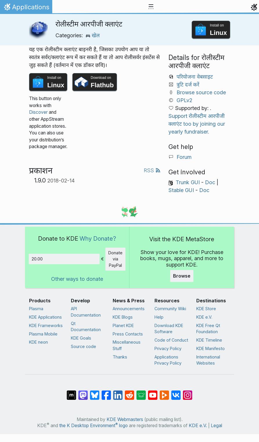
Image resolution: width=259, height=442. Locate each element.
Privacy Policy (167, 348)
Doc (210, 182)
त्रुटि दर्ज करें (188, 84)
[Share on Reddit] (129, 392)
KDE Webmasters (125, 419)
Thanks (120, 356)
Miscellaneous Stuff (127, 345)
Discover (38, 112)
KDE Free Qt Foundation (208, 328)
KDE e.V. (204, 317)
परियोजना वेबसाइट (195, 77)
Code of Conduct (171, 340)
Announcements (129, 308)
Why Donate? (98, 238)
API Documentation (86, 311)
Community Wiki (170, 308)
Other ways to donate (77, 279)
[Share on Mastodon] (83, 392)
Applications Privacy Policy (167, 360)
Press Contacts (128, 333)
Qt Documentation (86, 326)
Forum (184, 157)
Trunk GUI (188, 182)
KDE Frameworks (46, 325)
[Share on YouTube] (152, 392)
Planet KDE (123, 325)
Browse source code (201, 92)
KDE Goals (81, 338)
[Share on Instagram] (187, 392)
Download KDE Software (168, 328)
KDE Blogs (123, 317)
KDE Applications (45, 317)
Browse (181, 276)
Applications (26, 8)
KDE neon (38, 342)
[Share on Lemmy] (141, 392)
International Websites (208, 360)
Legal (216, 425)
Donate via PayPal (115, 259)
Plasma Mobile (43, 333)
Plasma (36, 308)
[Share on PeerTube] (164, 392)
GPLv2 (184, 100)
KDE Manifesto (210, 348)
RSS (152, 170)
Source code (83, 346)
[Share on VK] (176, 392)
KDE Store (206, 308)
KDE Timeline (209, 340)
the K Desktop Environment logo (93, 425)
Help (158, 317)
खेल (93, 35)
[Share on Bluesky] (94, 392)
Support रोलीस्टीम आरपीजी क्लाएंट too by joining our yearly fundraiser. (196, 124)
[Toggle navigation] (151, 7)
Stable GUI (181, 190)
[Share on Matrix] (71, 392)
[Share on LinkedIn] (118, 392)
